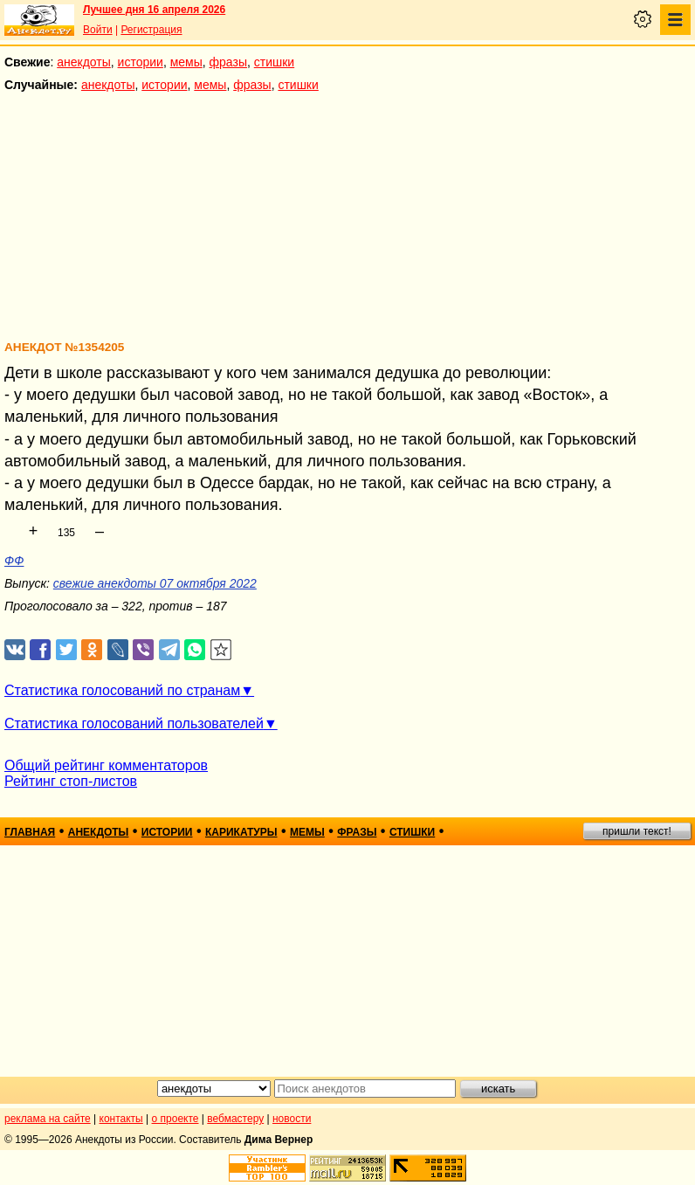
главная (29, 832)
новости (291, 1119)
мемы (186, 62)
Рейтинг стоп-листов (70, 781)
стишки (274, 62)
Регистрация (151, 30)
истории (140, 62)
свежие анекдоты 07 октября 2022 (155, 583)
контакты (121, 1119)
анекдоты (84, 62)
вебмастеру (235, 1119)
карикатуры (241, 832)
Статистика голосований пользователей (134, 723)
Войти (98, 30)
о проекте (175, 1119)
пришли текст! (636, 831)
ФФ (14, 561)
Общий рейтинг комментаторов (106, 765)
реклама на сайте (47, 1119)
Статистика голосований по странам (122, 690)
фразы (228, 62)
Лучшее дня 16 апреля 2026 (154, 9)
